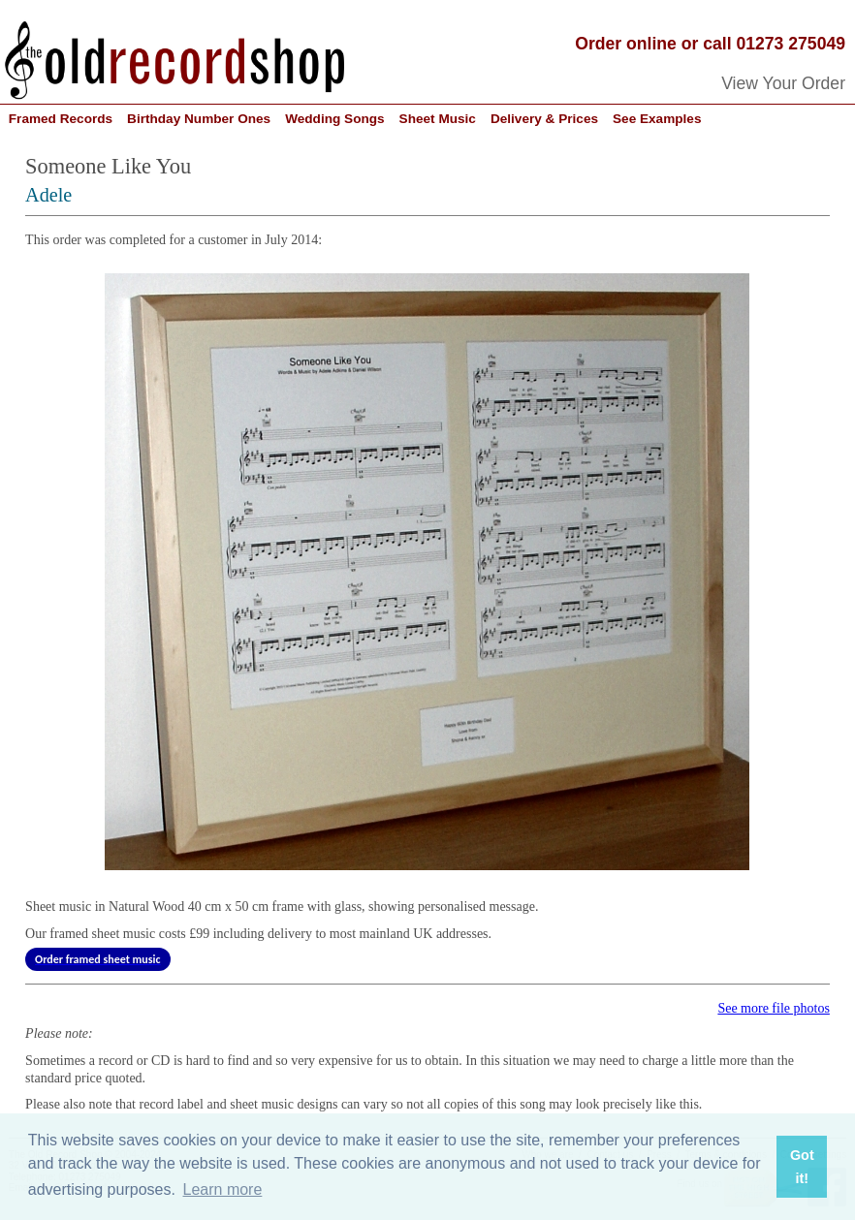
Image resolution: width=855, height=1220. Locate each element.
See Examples (657, 118)
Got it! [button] (802, 1166)
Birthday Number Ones (198, 118)
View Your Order (783, 83)
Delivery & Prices (544, 118)
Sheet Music (437, 118)
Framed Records (60, 118)
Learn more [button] (223, 1189)
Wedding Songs (334, 118)
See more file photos (773, 1008)
